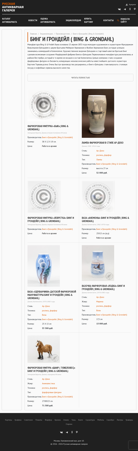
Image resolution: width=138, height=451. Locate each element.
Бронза (58, 420)
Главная (33, 33)
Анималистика (48, 383)
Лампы (99, 159)
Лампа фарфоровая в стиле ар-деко (102, 142)
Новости (32, 20)
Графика (18, 420)
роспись (99, 155)
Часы (74, 420)
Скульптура (90, 420)
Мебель (100, 420)
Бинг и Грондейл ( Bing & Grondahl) (57, 137)
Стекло (66, 420)
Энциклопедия (73, 20)
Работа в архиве (49, 146)
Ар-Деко (100, 150)
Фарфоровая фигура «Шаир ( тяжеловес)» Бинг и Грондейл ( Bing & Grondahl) (51, 369)
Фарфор (48, 420)
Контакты (108, 20)
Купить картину (88, 20)
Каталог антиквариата (9, 20)
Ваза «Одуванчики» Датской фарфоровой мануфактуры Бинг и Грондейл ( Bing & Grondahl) (51, 295)
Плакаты (38, 420)
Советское (28, 420)
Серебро (110, 420)
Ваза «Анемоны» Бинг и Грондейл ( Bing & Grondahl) (105, 219)
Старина (69, 424)
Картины (8, 420)
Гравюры (129, 420)
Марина (99, 301)
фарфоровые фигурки (51, 392)
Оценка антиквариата (47, 20)
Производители (63, 33)
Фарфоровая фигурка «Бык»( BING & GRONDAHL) (47, 127)
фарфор (107, 155)
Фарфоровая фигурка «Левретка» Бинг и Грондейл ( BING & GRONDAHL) (50, 219)
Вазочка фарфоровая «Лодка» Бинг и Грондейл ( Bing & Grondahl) (103, 287)
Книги (80, 420)
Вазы (44, 315)
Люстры (120, 420)
